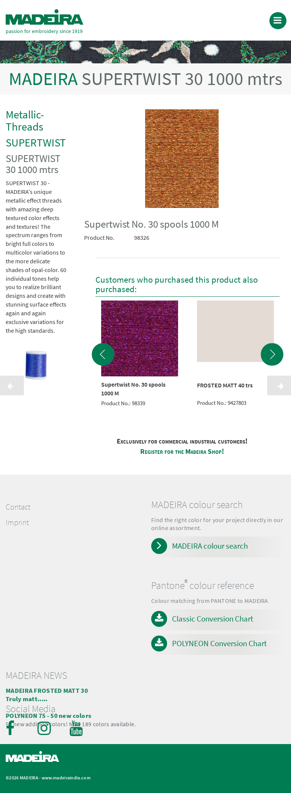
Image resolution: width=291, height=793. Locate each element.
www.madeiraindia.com (66, 777)
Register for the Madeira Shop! (182, 451)
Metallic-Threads (25, 120)
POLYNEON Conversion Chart (219, 643)
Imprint (17, 522)
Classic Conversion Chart (212, 619)
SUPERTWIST (36, 142)
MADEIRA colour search (210, 546)
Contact (18, 507)
